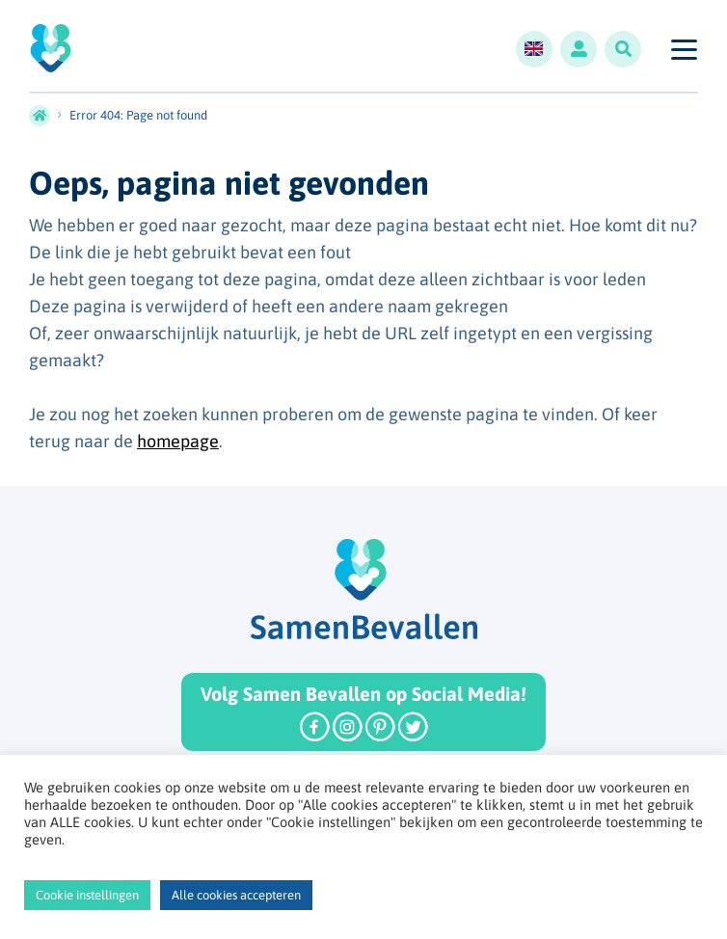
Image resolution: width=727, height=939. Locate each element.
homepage (178, 441)
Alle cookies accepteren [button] (236, 895)
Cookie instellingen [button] (87, 895)
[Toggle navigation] (683, 49)
